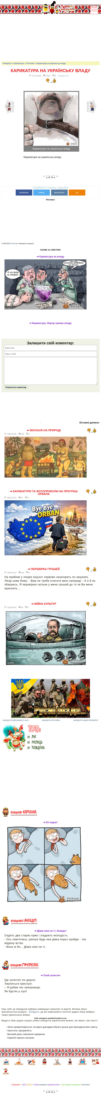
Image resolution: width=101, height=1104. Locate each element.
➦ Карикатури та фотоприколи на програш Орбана (44, 497)
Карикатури (18, 63)
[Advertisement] (51, 38)
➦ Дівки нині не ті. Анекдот (50, 935)
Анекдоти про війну (51, 725)
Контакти (86, 1089)
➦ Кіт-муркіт (50, 827)
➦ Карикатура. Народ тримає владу (50, 323)
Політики (30, 63)
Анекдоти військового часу (16, 725)
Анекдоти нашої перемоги (86, 725)
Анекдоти (7, 63)
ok (77, 192)
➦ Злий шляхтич (50, 980)
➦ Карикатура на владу (50, 256)
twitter (42, 192)
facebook (24, 192)
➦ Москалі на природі (44, 434)
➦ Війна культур (43, 608)
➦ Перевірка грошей (44, 573)
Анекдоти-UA (63, 76)
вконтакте (59, 192)
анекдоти (43, 1089)
